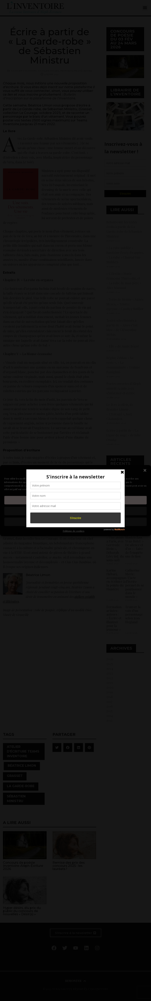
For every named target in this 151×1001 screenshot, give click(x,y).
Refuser (75, 511)
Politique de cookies (73, 530)
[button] (145, 470)
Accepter (75, 500)
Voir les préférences (75, 522)
